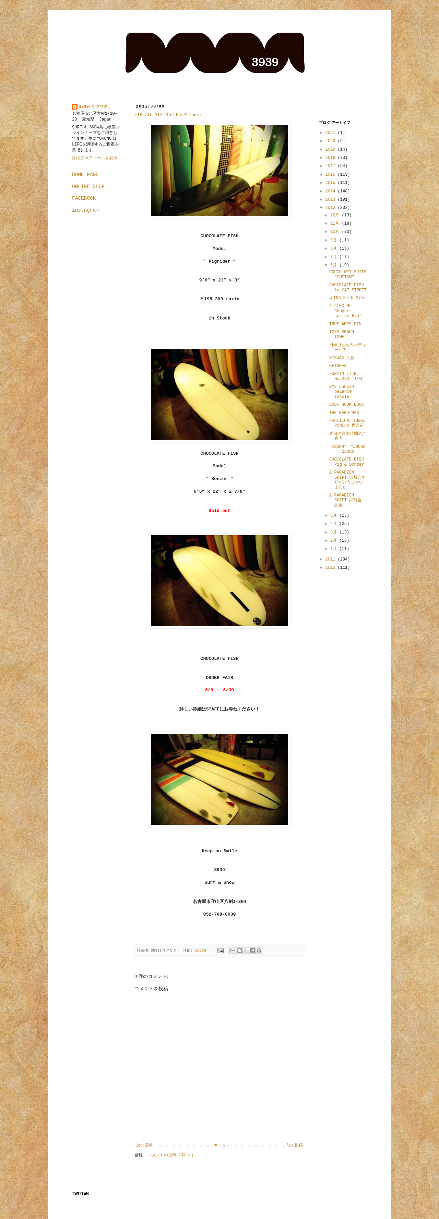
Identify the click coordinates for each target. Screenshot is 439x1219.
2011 (331, 559)
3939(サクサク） (95, 106)
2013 (331, 199)
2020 (331, 141)
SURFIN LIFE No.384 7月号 (346, 376)
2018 (331, 157)
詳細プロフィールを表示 (94, 158)
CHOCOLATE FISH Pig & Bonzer (168, 114)
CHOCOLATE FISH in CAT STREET (348, 287)
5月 (334, 515)
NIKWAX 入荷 (342, 358)
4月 (334, 523)
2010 (331, 567)
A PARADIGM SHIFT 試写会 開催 (345, 500)
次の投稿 (144, 1145)
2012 (331, 207)
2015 (331, 182)
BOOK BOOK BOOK (346, 404)
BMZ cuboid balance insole (341, 392)
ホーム (219, 1145)
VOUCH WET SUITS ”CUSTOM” (347, 274)
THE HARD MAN (344, 413)
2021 (331, 132)
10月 (336, 231)
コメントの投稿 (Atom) (170, 1155)
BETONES (337, 366)
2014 (331, 191)
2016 (331, 174)
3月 (334, 532)
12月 (336, 215)
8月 (334, 248)
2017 (331, 166)
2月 (334, 540)
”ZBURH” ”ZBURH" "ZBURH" (347, 449)
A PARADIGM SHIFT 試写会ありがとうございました (347, 480)
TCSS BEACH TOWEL (341, 334)
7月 (334, 257)
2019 (331, 149)
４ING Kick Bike (347, 298)
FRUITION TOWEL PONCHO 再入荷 (347, 423)
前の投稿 (294, 1145)
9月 (334, 240)
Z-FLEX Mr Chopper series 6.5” (345, 311)
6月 (334, 265)
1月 (334, 548)
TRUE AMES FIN (345, 324)
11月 (336, 223)
